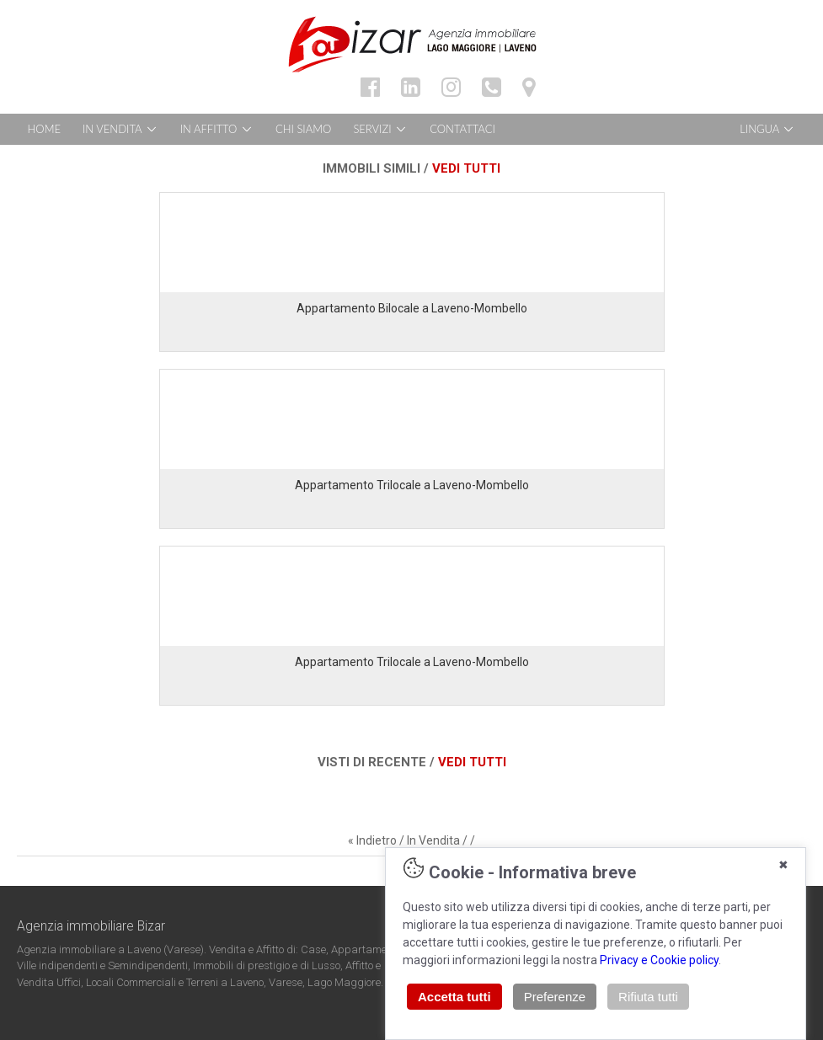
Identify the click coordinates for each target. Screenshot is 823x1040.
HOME (44, 129)
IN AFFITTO (217, 129)
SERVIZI (380, 129)
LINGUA (767, 129)
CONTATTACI (462, 129)
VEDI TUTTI (466, 168)
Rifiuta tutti (648, 996)
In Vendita (433, 840)
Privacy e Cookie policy (659, 960)
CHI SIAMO (303, 129)
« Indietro (372, 840)
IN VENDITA (120, 129)
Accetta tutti (454, 996)
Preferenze (554, 996)
